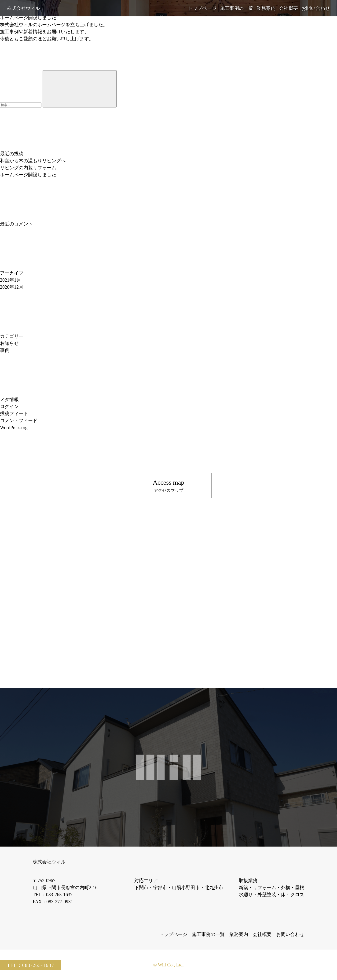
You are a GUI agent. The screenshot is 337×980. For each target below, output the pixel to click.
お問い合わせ (315, 8)
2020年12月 (11, 287)
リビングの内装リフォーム (28, 167)
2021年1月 (10, 280)
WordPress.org (13, 427)
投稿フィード (14, 413)
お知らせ (9, 343)
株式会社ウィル (23, 8)
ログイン (9, 406)
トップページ (202, 8)
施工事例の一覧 (236, 8)
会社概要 (288, 8)
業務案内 (266, 8)
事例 (4, 350)
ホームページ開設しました (28, 17)
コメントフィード (18, 420)
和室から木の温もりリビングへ (33, 160)
